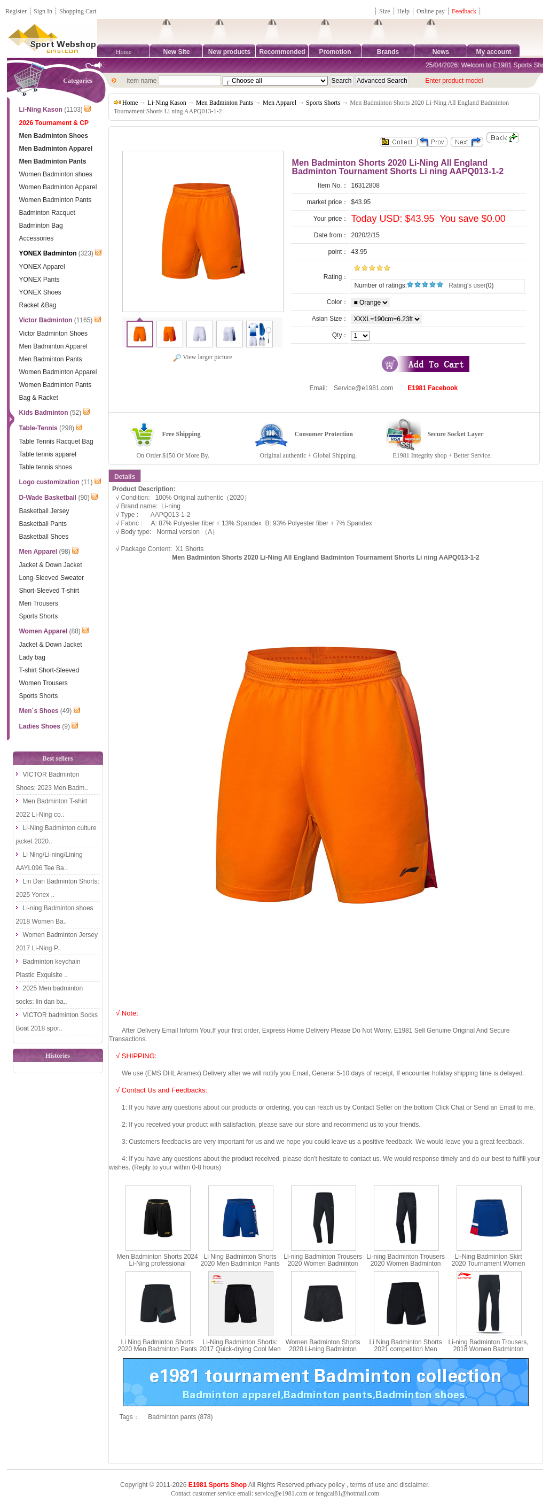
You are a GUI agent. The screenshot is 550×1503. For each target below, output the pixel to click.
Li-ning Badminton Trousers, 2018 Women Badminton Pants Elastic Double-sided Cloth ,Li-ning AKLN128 (489, 1352)
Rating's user (467, 285)
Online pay (431, 11)
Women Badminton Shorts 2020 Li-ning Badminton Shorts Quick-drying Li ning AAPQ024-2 (323, 1352)
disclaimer (413, 1485)
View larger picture (202, 357)
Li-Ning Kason (166, 102)
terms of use (367, 1485)
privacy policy (325, 1485)
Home (123, 52)
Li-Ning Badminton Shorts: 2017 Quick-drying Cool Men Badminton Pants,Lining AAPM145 (240, 1352)
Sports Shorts (323, 102)
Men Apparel (279, 102)
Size (384, 11)
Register (16, 11)
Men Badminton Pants (224, 102)
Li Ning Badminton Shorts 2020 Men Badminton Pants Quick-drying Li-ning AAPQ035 (157, 1352)
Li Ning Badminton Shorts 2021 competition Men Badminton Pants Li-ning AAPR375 (406, 1352)
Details (124, 477)
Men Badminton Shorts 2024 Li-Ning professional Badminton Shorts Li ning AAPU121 (157, 1267)
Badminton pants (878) (180, 1417)
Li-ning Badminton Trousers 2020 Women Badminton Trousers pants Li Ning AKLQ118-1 (405, 1267)
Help (403, 11)
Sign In (43, 11)
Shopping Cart (78, 11)
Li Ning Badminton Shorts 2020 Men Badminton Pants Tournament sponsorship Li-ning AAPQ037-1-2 (240, 1267)
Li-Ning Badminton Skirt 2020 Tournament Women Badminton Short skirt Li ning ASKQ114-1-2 (488, 1267)
